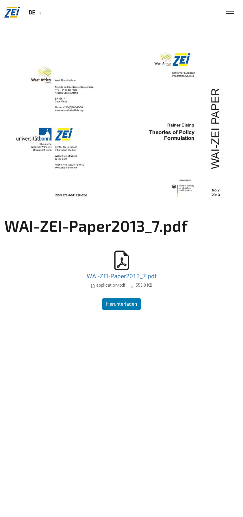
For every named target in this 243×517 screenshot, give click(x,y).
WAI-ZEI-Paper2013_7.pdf (122, 276)
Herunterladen (121, 304)
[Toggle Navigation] (230, 12)
